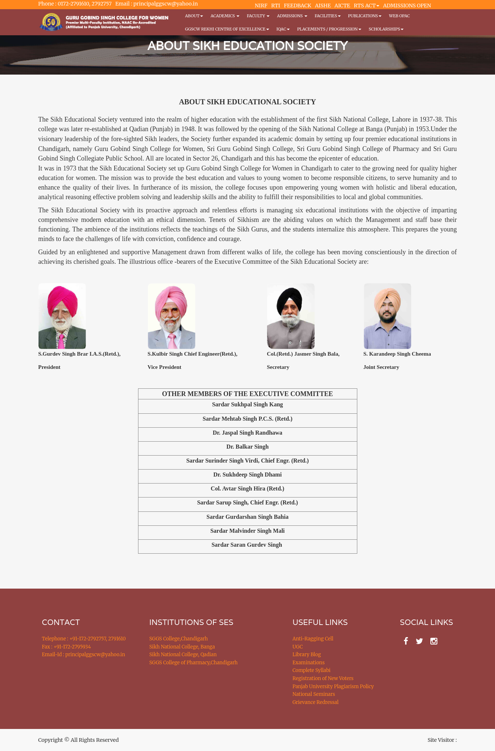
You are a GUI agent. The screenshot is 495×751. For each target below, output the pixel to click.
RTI (275, 5)
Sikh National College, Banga (182, 647)
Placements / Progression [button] (329, 29)
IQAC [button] (283, 29)
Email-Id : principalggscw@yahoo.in (83, 654)
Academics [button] (224, 15)
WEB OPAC (399, 15)
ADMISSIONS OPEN (407, 5)
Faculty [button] (258, 15)
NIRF (261, 5)
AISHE (323, 5)
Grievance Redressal (316, 702)
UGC (298, 647)
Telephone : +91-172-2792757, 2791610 (84, 639)
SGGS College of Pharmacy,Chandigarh (193, 663)
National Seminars (314, 694)
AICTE (342, 5)
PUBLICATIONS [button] (365, 15)
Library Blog (307, 654)
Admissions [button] (292, 15)
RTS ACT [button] (367, 5)
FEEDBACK (297, 5)
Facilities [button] (328, 15)
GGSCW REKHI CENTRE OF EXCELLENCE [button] (227, 29)
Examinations (309, 663)
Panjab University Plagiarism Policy (333, 686)
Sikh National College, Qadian (183, 654)
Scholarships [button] (386, 29)
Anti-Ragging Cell (313, 639)
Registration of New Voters (323, 678)
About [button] (194, 15)
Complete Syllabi (312, 670)
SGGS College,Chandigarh (178, 639)
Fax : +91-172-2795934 (66, 647)
